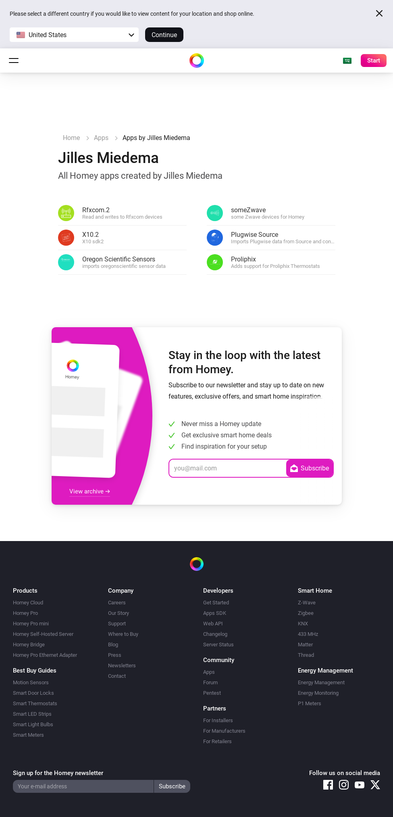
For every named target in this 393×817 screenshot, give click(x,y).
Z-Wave (307, 603)
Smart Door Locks (33, 693)
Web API (213, 624)
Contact (117, 676)
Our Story (118, 613)
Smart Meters (28, 735)
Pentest (212, 693)
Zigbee (306, 613)
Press (114, 655)
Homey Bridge (29, 644)
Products (25, 590)
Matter (305, 644)
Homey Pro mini (31, 624)
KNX (303, 624)
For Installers (218, 720)
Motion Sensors (31, 682)
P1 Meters (309, 703)
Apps (209, 672)
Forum (210, 682)
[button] (74, 34)
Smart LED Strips (32, 714)
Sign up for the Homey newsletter (58, 773)
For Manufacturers (224, 731)
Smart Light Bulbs (33, 724)
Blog (113, 644)
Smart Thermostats (35, 703)
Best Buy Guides (34, 670)
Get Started (216, 603)
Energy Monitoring (318, 693)
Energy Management (321, 682)
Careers (117, 603)
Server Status (218, 644)
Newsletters (122, 665)
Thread (306, 655)
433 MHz (308, 634)
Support (117, 624)
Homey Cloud (28, 603)
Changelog (215, 634)
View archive (89, 491)
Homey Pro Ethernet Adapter (45, 655)
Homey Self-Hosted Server (43, 634)
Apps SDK (214, 613)
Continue (164, 35)
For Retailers (217, 741)
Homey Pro (25, 613)
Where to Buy (123, 634)
